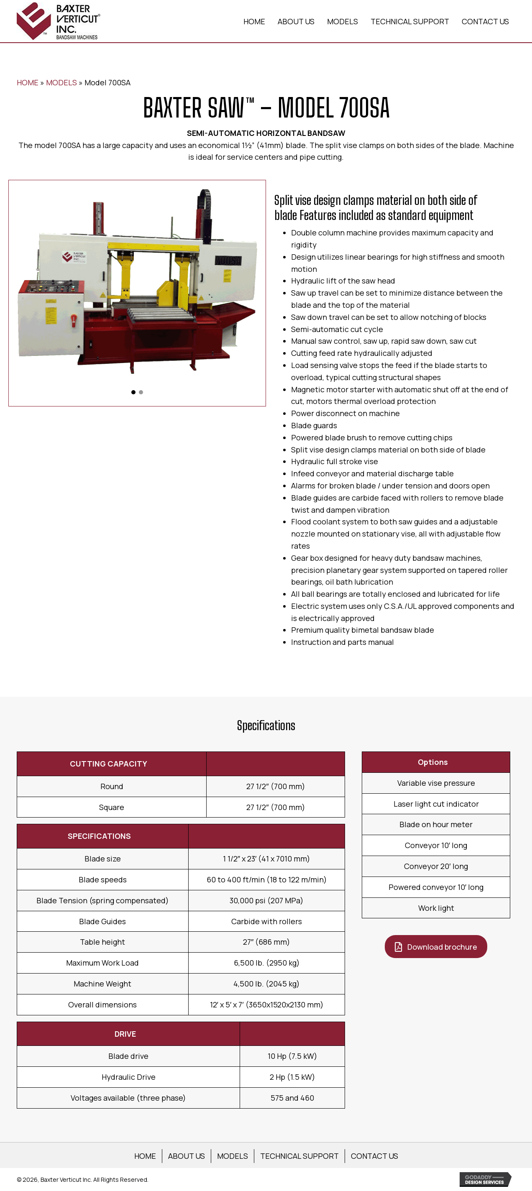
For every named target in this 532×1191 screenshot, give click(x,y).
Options (433, 762)
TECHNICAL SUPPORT (299, 1156)
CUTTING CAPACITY (108, 764)
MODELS (61, 82)
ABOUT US (186, 1156)
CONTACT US (374, 1156)
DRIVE (125, 1034)
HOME (27, 82)
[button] (133, 392)
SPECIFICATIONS (99, 836)
